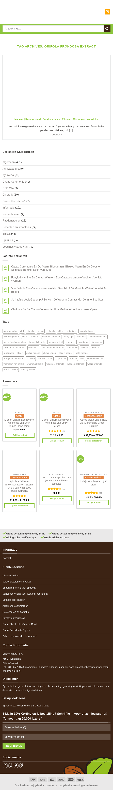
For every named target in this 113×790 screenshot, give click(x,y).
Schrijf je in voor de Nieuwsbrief (20, 636)
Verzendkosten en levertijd (17, 581)
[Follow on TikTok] (16, 765)
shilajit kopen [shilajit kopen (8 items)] (49, 353)
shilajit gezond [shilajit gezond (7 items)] (33, 353)
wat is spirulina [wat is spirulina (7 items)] (11, 369)
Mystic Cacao (42, 705)
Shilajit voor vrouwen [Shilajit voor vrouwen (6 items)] (13, 358)
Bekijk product (20, 435)
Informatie (8, 207)
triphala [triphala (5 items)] (73, 358)
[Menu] (5, 12)
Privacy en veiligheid (14, 618)
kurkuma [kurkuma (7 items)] (70, 342)
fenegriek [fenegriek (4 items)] (81, 336)
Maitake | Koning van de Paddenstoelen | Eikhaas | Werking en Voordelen (56, 119)
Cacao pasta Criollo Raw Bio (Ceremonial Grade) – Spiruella (93, 422)
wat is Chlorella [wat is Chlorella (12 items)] (94, 364)
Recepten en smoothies (17, 227)
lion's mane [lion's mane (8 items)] (97, 342)
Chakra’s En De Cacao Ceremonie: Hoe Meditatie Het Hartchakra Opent (54, 309)
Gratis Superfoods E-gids (16, 630)
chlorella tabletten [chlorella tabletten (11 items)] (30, 336)
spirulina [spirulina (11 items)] (31, 358)
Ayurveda (8, 175)
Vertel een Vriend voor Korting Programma (25, 593)
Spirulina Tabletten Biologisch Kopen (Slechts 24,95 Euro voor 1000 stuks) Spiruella (19, 486)
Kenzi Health (23, 705)
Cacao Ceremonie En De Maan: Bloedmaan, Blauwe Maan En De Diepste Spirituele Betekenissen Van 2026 (55, 268)
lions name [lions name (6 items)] (72, 347)
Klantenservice (10, 575)
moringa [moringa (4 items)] (95, 347)
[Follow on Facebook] (5, 765)
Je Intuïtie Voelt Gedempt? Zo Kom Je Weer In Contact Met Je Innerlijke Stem (57, 299)
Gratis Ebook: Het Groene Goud (20, 624)
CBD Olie (8, 188)
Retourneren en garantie (16, 612)
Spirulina (8, 240)
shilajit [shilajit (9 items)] (20, 353)
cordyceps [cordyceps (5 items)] (68, 336)
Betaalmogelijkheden (14, 599)
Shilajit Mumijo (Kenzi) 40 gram (93, 483)
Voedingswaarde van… (16, 246)
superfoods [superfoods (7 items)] (61, 358)
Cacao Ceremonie (13, 181)
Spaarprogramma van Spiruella (19, 587)
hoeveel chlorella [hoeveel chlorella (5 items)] (37, 342)
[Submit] (107, 28)
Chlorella (8, 194)
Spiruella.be (9, 705)
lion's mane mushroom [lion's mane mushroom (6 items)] (14, 347)
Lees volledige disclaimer (28, 690)
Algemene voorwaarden (15, 606)
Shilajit (6, 233)
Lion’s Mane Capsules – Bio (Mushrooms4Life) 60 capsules (56, 480)
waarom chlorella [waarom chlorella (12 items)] (35, 364)
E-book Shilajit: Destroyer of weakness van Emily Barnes (56, 422)
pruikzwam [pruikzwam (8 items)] (9, 353)
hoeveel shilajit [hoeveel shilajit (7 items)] (56, 342)
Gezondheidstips (13, 201)
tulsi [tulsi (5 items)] (82, 358)
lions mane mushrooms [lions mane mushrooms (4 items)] (53, 347)
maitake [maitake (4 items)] (84, 347)
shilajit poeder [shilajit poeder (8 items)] (65, 353)
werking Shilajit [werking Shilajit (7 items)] (28, 369)
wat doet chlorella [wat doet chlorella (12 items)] (75, 364)
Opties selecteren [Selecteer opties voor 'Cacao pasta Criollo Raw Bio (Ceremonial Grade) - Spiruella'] (93, 441)
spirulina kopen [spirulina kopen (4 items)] (45, 358)
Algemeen (9, 162)
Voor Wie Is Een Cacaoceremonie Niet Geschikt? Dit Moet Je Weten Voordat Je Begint (58, 290)
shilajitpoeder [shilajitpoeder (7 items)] (82, 353)
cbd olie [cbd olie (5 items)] (30, 331)
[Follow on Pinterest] (21, 765)
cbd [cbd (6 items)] (22, 331)
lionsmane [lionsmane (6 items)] (33, 347)
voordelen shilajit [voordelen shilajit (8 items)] (95, 358)
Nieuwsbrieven (11, 214)
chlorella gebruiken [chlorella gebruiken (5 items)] (67, 331)
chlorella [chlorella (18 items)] (51, 331)
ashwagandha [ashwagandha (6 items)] (10, 331)
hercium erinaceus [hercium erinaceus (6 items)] (98, 336)
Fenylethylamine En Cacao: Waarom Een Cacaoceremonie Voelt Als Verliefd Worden (57, 279)
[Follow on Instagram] (10, 765)
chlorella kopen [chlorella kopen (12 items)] (86, 331)
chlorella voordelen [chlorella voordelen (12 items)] (51, 336)
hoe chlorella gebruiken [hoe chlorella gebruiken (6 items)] (15, 342)
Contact (7, 558)
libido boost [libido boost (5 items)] (82, 342)
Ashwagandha (11, 168)
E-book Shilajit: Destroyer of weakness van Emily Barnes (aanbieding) (19, 422)
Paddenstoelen (12, 220)
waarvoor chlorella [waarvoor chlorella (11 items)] (55, 364)
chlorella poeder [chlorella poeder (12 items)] (11, 336)
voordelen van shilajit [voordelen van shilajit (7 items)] (14, 364)
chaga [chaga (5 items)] (41, 331)
